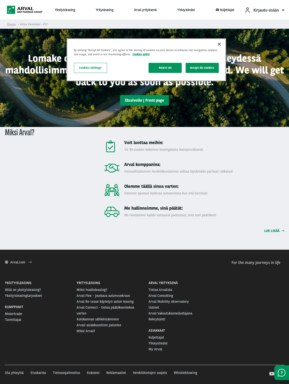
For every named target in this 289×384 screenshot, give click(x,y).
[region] (146, 59)
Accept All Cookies (202, 67)
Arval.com (18, 262)
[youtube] (271, 374)
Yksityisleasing (65, 10)
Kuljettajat (225, 10)
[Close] (219, 44)
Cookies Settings (90, 67)
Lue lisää (274, 231)
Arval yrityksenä (145, 10)
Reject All (165, 67)
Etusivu (11, 24)
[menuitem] (264, 10)
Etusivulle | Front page (144, 100)
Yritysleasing (104, 10)
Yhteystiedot (186, 10)
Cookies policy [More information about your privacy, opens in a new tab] (141, 54)
